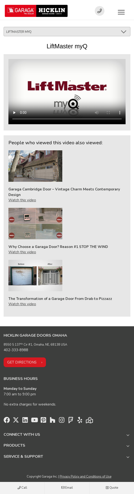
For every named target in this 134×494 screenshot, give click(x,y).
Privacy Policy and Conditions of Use (85, 476)
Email (67, 488)
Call (22, 488)
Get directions (22, 362)
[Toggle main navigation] (121, 12)
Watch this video (22, 200)
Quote (112, 488)
